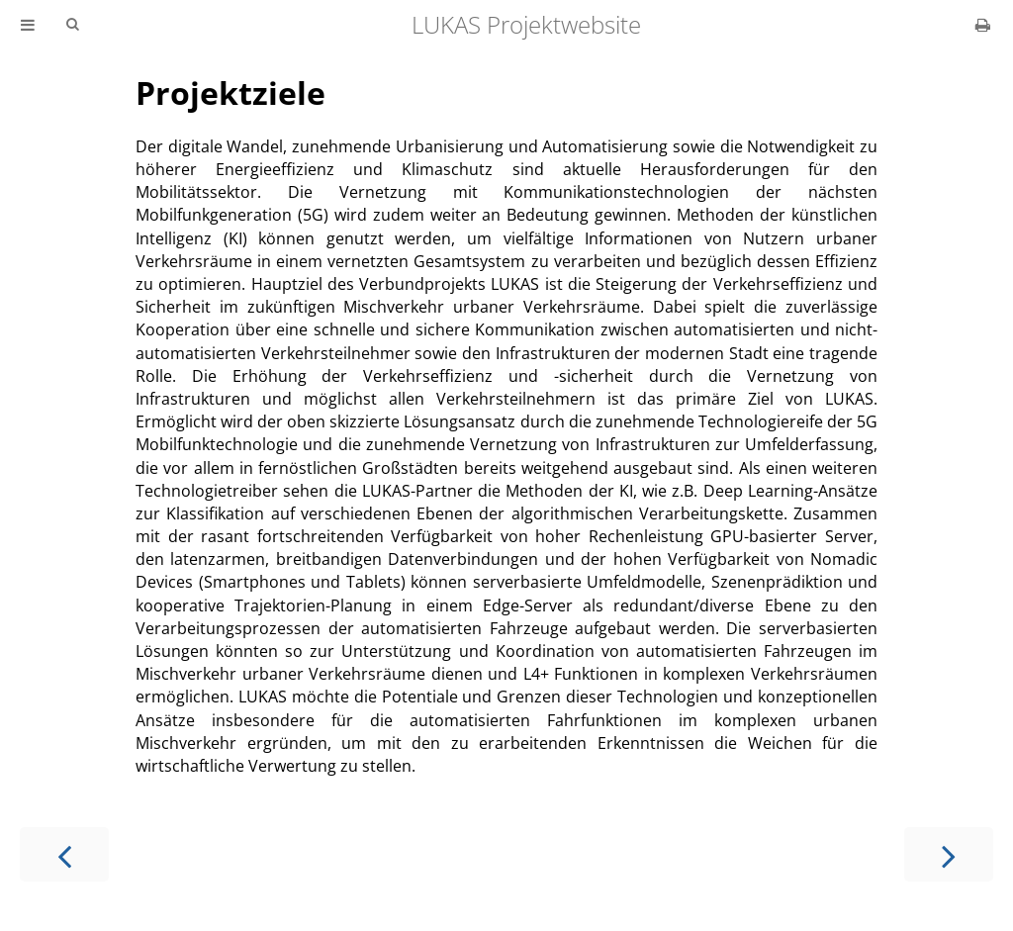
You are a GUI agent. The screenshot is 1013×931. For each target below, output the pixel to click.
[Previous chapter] (64, 854)
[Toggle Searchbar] (72, 24)
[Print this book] (982, 25)
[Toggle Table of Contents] (27, 24)
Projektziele (230, 92)
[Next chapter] (948, 854)
